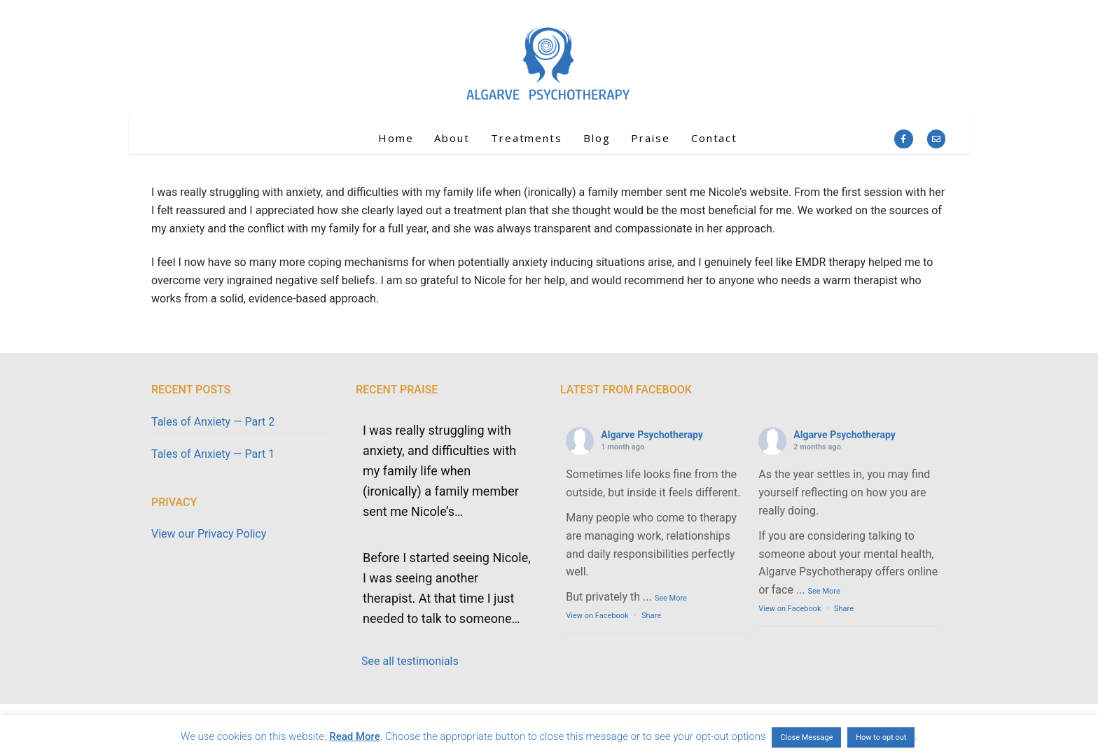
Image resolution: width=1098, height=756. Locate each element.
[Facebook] (903, 139)
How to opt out (881, 737)
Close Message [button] (806, 737)
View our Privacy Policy (208, 533)
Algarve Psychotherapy (651, 434)
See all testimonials (410, 661)
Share (651, 615)
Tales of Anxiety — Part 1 (212, 454)
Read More (354, 736)
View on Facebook (597, 615)
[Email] (936, 139)
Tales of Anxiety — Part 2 (212, 421)
